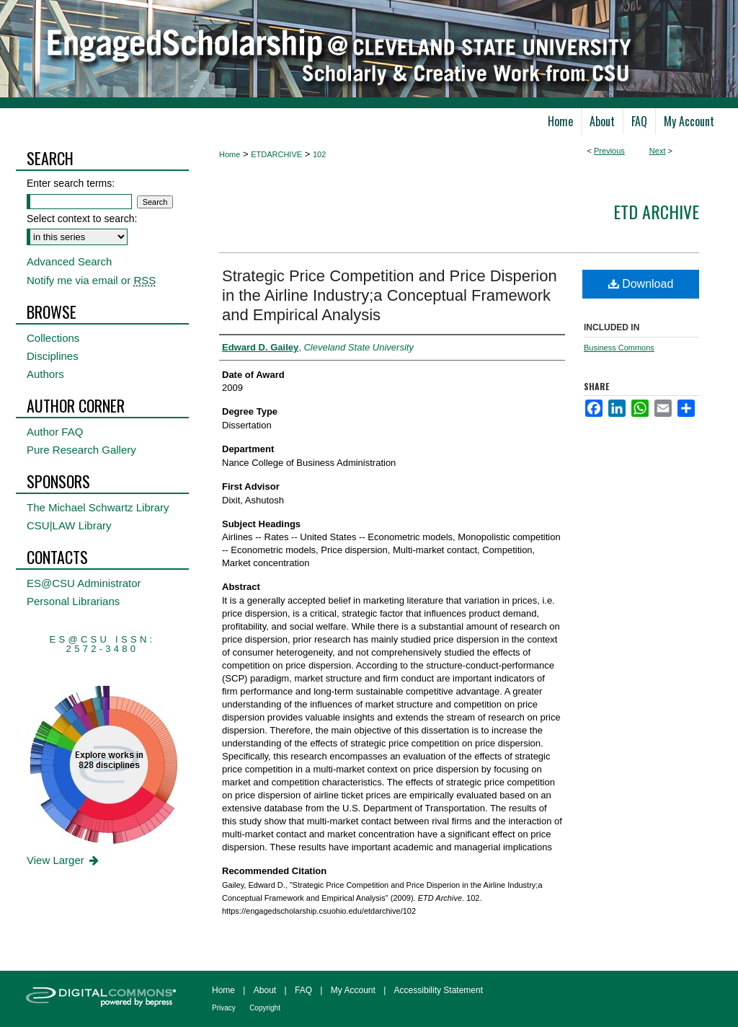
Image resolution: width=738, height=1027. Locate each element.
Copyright (264, 1008)
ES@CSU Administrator (84, 583)
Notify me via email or (91, 280)
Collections (53, 338)
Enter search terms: (71, 183)
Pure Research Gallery (81, 450)
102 (319, 154)
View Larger (64, 860)
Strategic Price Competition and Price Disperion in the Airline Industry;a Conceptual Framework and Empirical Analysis (389, 295)
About (265, 990)
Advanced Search (69, 261)
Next (657, 150)
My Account (353, 990)
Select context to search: (82, 218)
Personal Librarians (73, 601)
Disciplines (53, 356)
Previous (609, 150)
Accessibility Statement (438, 990)
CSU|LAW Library (69, 525)
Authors (45, 374)
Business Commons (619, 347)
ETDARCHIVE (276, 154)
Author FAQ (55, 432)
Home (229, 154)
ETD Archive (656, 211)
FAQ (303, 990)
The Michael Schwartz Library (98, 507)
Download (641, 284)
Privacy (224, 1008)
